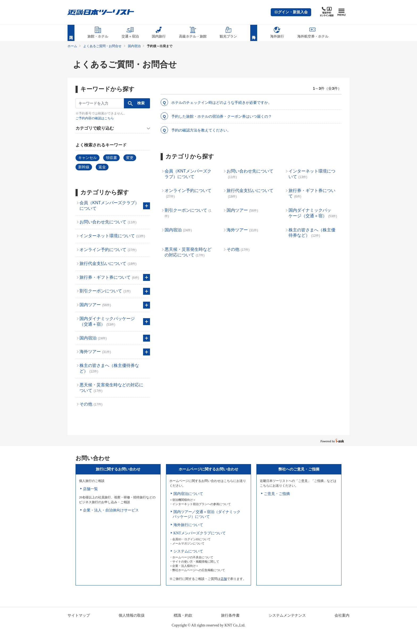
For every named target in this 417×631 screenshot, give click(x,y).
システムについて (188, 551)
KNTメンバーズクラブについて (199, 533)
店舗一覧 (90, 489)
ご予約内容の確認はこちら (95, 118)
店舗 (223, 579)
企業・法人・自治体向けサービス (111, 510)
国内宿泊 (134, 46)
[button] (291, 12)
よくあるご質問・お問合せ (102, 46)
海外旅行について (188, 525)
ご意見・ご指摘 (277, 494)
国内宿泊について (188, 494)
